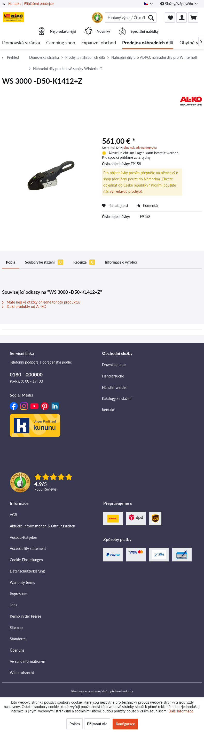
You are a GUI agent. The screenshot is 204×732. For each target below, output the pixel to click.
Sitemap (16, 627)
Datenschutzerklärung (27, 571)
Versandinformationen (27, 661)
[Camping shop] (60, 43)
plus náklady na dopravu (140, 147)
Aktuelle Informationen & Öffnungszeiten (42, 526)
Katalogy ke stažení (117, 398)
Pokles (74, 724)
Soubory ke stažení (44, 262)
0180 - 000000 (26, 374)
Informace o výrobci (121, 262)
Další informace (180, 711)
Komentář (148, 205)
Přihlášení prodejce (38, 3)
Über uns (17, 650)
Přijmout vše (97, 724)
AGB (13, 514)
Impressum (18, 594)
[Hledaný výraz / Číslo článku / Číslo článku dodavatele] (130, 17)
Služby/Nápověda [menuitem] (177, 4)
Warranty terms (22, 582)
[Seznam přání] (170, 17)
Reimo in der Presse (25, 616)
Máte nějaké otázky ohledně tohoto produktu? (41, 302)
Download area (114, 365)
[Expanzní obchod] (98, 43)
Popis (10, 262)
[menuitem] (130, 17)
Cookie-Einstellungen (26, 560)
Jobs (13, 605)
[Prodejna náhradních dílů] (147, 43)
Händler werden (115, 387)
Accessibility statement (28, 548)
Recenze (84, 262)
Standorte (18, 639)
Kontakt (14, 3)
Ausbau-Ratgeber (23, 537)
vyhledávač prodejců (126, 191)
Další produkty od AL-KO (24, 306)
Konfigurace (125, 724)
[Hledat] (151, 17)
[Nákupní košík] (193, 17)
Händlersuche (113, 376)
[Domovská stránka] (21, 43)
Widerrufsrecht (22, 672)
